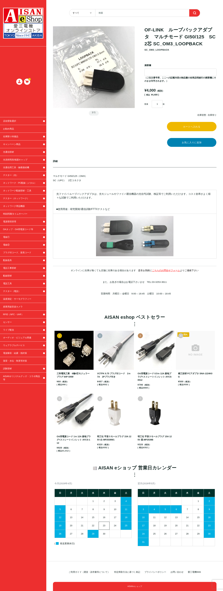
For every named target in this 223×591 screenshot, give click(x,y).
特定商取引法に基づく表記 (127, 572)
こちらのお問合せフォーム (166, 272)
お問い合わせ (177, 572)
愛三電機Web (194, 572)
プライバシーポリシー (155, 572)
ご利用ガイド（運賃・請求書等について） (89, 572)
